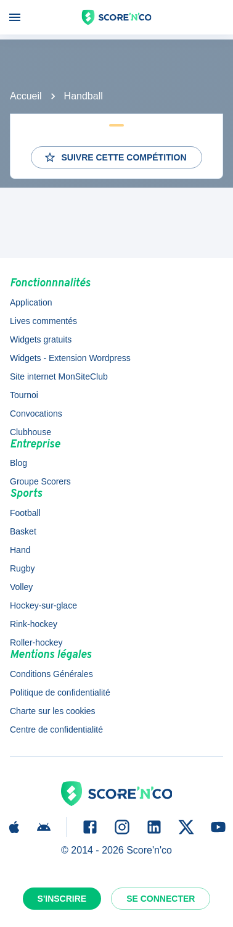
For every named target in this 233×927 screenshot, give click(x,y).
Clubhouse (30, 432)
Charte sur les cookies (53, 711)
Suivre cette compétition (115, 157)
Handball (83, 96)
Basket (23, 531)
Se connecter (160, 899)
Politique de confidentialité (60, 692)
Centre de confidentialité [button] (56, 729)
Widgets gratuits (41, 339)
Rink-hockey (33, 624)
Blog (18, 463)
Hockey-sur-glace (43, 605)
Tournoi (24, 395)
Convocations (36, 413)
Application (31, 302)
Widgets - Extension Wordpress (70, 358)
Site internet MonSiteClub (59, 376)
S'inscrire (62, 899)
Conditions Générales (51, 674)
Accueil (26, 96)
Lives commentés (43, 321)
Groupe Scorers (40, 481)
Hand (20, 550)
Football (25, 513)
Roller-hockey (36, 642)
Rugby (22, 568)
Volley (21, 587)
